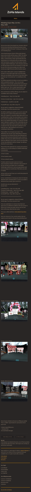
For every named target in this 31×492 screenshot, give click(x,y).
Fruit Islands (3, 458)
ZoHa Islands (13, 26)
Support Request (25, 450)
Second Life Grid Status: (6, 489)
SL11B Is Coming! (20, 436)
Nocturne (3, 459)
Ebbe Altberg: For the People (8, 436)
